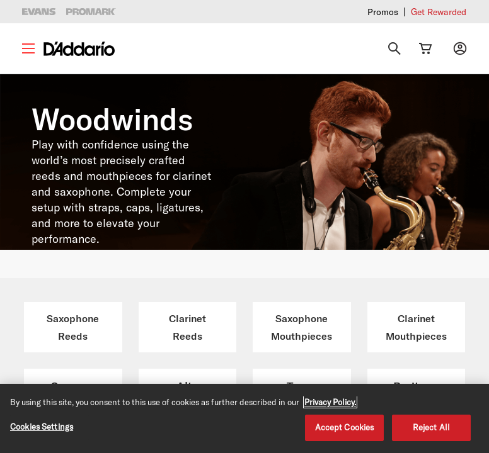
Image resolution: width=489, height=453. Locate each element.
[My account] (460, 48)
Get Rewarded (438, 11)
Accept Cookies (344, 427)
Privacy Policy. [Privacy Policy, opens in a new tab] (330, 402)
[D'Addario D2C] (79, 49)
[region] (244, 418)
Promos (382, 11)
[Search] (394, 48)
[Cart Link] (425, 48)
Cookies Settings (41, 427)
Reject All (431, 427)
